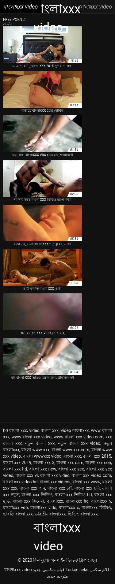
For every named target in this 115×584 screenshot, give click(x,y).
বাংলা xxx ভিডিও (36, 494)
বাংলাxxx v (101, 501)
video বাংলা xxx (44, 430)
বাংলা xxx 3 (44, 462)
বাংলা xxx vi (27, 475)
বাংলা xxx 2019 (17, 462)
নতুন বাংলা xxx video (79, 443)
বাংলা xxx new (42, 469)
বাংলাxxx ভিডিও (96, 507)
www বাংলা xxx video (32, 436)
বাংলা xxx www (86, 481)
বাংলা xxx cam (69, 462)
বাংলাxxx (55, 501)
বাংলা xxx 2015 (97, 456)
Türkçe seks (77, 569)
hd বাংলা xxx (15, 430)
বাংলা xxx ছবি (87, 488)
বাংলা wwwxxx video (42, 456)
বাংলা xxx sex (71, 469)
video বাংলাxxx (75, 430)
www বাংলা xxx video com (78, 436)
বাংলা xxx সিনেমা (28, 501)
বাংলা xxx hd (15, 469)
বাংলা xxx (72, 456)
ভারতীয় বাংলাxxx (50, 513)
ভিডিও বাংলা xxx (83, 513)
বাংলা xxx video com (91, 475)
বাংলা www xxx (35, 449)
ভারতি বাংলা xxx (18, 513)
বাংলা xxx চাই (60, 488)
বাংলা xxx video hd (20, 481)
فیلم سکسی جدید (48, 569)
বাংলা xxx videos (55, 481)
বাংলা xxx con (98, 462)
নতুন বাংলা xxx (40, 443)
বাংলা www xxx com (70, 449)
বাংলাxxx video (18, 569)
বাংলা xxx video (55, 475)
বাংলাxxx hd (77, 501)
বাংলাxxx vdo (15, 507)
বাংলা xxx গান (32, 488)
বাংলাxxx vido (43, 507)
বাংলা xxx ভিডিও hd (73, 494)
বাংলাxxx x (69, 507)
